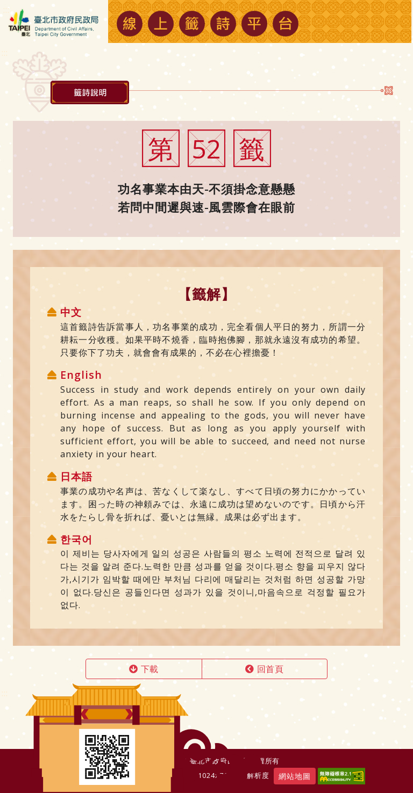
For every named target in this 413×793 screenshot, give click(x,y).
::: (5, 693)
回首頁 (264, 669)
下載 (144, 669)
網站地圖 (295, 776)
